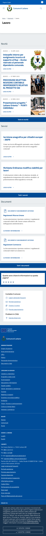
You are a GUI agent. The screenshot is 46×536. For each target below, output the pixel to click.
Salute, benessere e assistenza (10, 389)
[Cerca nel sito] (41, 8)
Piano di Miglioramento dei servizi (11, 496)
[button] (7, 2)
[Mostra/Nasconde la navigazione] (4, 8)
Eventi (3, 439)
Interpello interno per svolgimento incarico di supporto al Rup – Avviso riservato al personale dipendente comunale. (15, 60)
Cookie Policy (5, 484)
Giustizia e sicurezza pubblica (10, 397)
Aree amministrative (7, 351)
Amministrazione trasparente (10, 478)
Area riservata (5, 493)
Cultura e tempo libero (8, 406)
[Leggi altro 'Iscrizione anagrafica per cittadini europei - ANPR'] (8, 157)
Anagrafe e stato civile (8, 377)
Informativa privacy (7, 481)
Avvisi (3, 426)
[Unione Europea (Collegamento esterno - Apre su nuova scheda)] (23, 330)
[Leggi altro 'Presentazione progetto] (8, 112)
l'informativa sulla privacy (31, 523)
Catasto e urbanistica (7, 374)
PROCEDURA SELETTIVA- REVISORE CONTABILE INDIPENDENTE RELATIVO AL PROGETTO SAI (15, 83)
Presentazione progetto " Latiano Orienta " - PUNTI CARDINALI (15, 105)
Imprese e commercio (7, 409)
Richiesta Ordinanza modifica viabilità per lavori (23, 169)
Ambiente (4, 400)
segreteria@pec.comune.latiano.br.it (15, 459)
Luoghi (3, 436)
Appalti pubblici (6, 386)
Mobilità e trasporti (7, 394)
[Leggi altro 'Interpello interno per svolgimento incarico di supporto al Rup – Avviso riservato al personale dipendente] (8, 69)
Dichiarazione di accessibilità (10, 487)
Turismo (3, 391)
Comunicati (4, 423)
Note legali (4, 490)
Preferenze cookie (32, 521)
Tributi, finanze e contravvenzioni (11, 403)
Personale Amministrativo (9, 360)
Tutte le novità (23, 119)
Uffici (2, 354)
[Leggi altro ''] (12, 231)
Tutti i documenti (23, 265)
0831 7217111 (8, 450)
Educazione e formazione (9, 383)
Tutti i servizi (23, 195)
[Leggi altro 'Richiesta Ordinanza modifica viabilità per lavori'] (8, 187)
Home (3, 18)
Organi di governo (6, 348)
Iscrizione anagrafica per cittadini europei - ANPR (23, 138)
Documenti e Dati (6, 363)
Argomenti (10, 18)
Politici (3, 357)
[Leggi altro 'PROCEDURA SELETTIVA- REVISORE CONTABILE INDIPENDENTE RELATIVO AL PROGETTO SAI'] (8, 91)
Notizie (3, 420)
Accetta (22, 532)
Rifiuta (23, 528)
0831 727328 (8, 453)
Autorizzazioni (5, 380)
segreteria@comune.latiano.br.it (16, 456)
